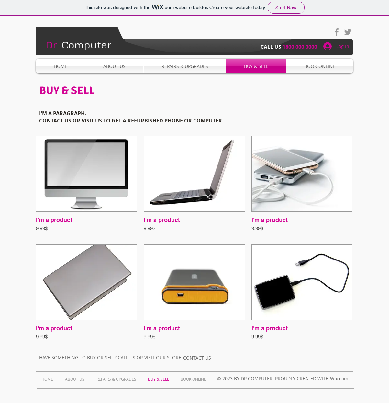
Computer (78, 45)
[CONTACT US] (197, 358)
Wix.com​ (339, 379)
